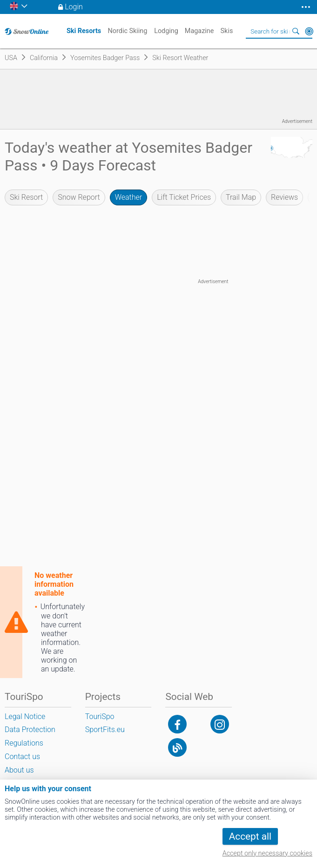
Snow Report (79, 197)
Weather (128, 197)
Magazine (199, 31)
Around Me (309, 31)
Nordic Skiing (128, 31)
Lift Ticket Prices (184, 197)
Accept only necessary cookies (267, 853)
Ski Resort (26, 197)
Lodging (166, 31)
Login (74, 6)
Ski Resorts (84, 31)
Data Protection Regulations (30, 736)
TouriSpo (100, 716)
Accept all (250, 836)
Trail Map (241, 197)
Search (296, 31)
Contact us (22, 756)
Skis (227, 31)
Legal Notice (25, 716)
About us (19, 770)
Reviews (284, 197)
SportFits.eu (105, 729)
